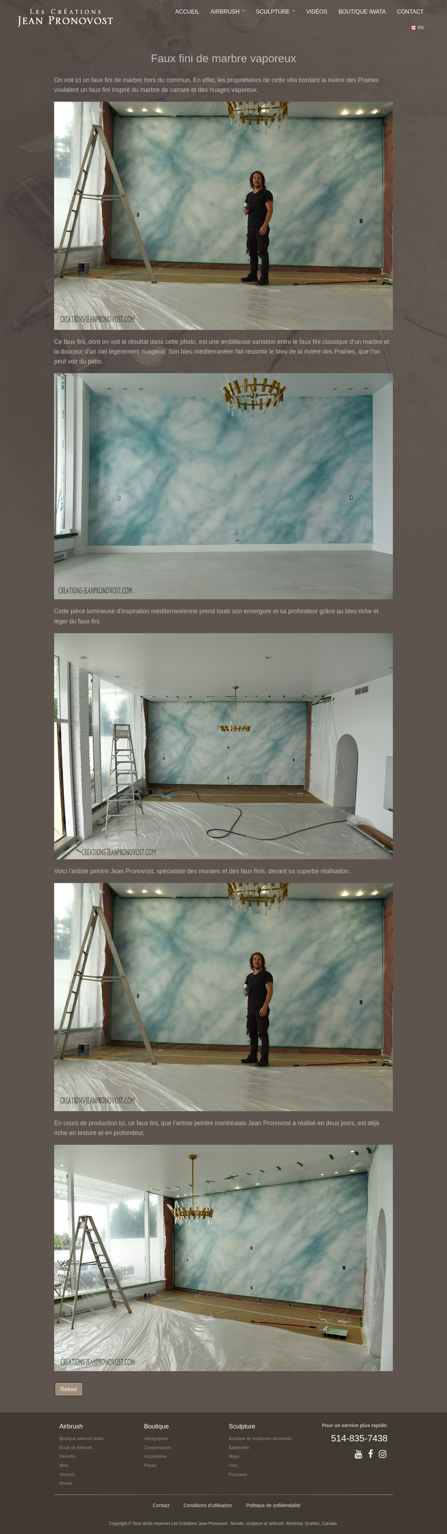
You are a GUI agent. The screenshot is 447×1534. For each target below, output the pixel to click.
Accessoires (155, 1456)
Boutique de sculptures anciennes (260, 1438)
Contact (410, 12)
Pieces (150, 1465)
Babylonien (239, 1447)
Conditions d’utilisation (207, 1505)
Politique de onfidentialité (273, 1505)
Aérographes (156, 1438)
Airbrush (225, 12)
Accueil (187, 12)
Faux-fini (67, 1456)
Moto (64, 1465)
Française (238, 1474)
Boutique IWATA (362, 12)
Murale (65, 1483)
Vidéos (316, 12)
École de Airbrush (75, 1447)
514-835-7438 (359, 1438)
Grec (233, 1465)
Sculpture (273, 12)
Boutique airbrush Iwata (81, 1438)
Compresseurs (157, 1447)
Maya (234, 1456)
